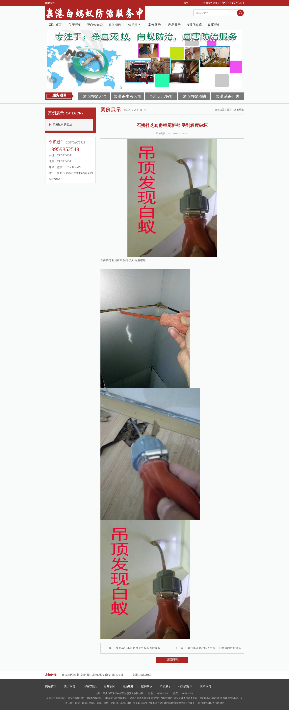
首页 (229, 109)
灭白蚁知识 (95, 25)
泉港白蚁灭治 (94, 96)
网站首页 (55, 25)
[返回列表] (172, 659)
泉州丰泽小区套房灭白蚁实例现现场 (138, 648)
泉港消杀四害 (228, 96)
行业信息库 (194, 25)
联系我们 (214, 25)
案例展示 (154, 25)
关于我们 (75, 25)
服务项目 (114, 25)
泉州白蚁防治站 (142, 674)
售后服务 (134, 25)
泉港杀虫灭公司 (128, 96)
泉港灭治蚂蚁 (161, 96)
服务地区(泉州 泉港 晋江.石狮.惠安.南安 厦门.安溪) (93, 674)
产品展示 (174, 25)
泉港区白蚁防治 (62, 124)
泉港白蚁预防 (194, 96)
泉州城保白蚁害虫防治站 (210, 702)
